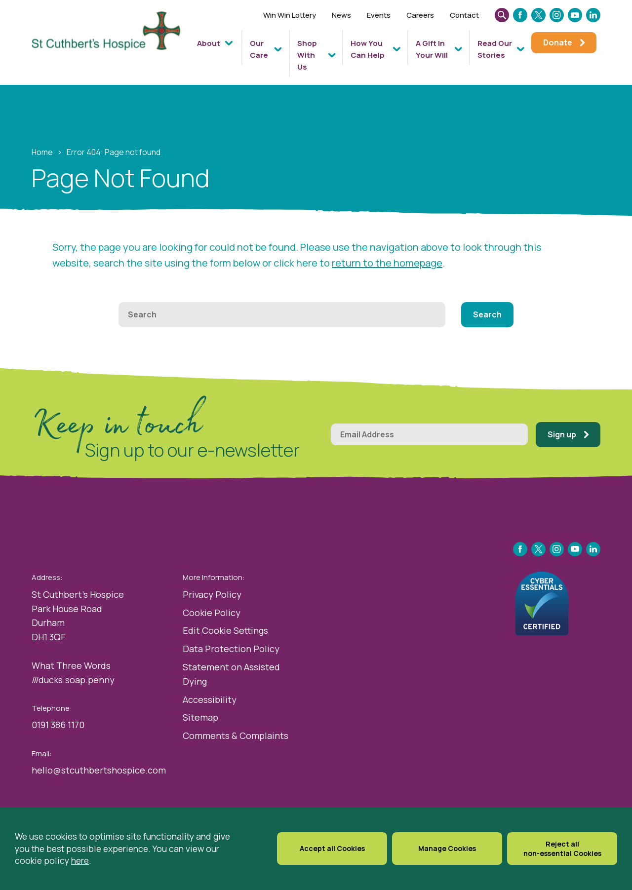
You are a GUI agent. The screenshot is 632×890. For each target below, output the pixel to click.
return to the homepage (387, 263)
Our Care (259, 49)
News (341, 15)
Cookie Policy (211, 613)
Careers (420, 15)
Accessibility (210, 699)
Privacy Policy (212, 594)
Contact (464, 15)
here (80, 860)
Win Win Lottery (289, 15)
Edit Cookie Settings (225, 630)
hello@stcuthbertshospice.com (99, 770)
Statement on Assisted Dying (231, 674)
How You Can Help (368, 49)
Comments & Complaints (235, 735)
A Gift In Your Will (432, 49)
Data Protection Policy (231, 649)
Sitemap (200, 717)
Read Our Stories (494, 49)
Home (42, 152)
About (208, 43)
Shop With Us (307, 55)
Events (379, 15)
